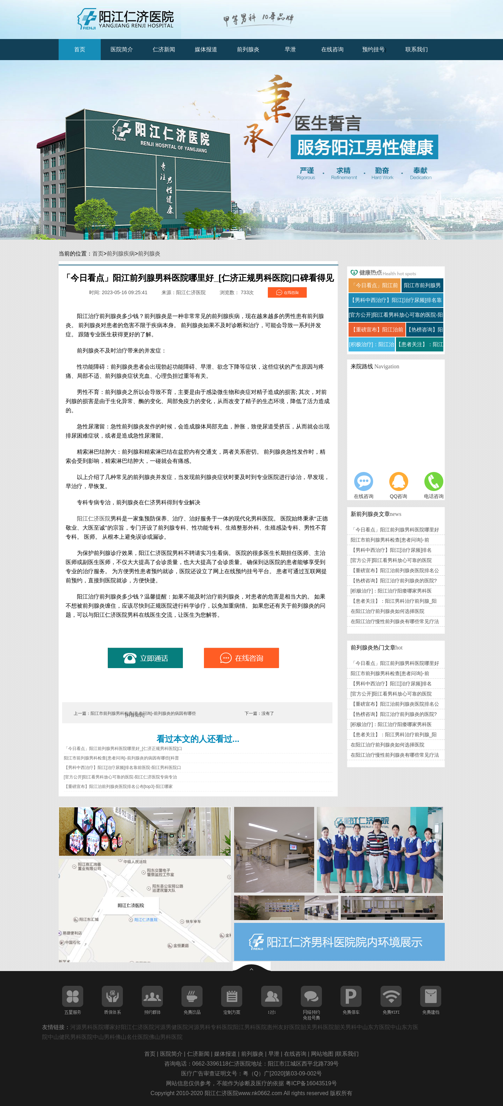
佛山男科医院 (166, 1037)
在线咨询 (332, 49)
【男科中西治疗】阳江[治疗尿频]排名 (391, 550)
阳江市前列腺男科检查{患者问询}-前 (390, 540)
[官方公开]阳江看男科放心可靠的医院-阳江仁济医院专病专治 (120, 777)
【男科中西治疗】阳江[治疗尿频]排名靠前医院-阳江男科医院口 (122, 767)
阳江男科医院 (250, 1027)
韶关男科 (345, 1027)
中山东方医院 (373, 1027)
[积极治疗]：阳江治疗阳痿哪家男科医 (391, 591)
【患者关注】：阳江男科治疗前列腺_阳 (394, 601)
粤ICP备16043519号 (311, 1083)
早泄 (290, 49)
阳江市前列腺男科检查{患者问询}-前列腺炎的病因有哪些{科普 (121, 758)
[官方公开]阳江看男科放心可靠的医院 (391, 560)
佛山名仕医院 (132, 1037)
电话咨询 (434, 485)
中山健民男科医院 (70, 1037)
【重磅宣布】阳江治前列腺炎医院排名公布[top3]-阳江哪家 (118, 786)
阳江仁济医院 (94, 519)
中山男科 (104, 1037)
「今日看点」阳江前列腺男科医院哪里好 (395, 529)
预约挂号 (373, 49)
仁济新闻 (164, 49)
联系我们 (416, 49)
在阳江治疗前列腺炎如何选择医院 (387, 611)
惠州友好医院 (283, 1027)
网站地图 (323, 1054)
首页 (79, 49)
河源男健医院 (171, 1027)
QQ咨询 (398, 485)
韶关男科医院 (317, 1027)
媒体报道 (206, 49)
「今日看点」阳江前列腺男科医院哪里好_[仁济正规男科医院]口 (123, 748)
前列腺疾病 (121, 254)
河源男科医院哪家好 (95, 1027)
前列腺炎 (248, 49)
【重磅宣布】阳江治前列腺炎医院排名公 (395, 570)
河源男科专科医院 (210, 1027)
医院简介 (122, 49)
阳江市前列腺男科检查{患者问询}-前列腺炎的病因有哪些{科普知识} (143, 714)
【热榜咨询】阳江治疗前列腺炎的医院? (394, 580)
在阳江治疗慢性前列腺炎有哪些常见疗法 (395, 621)
